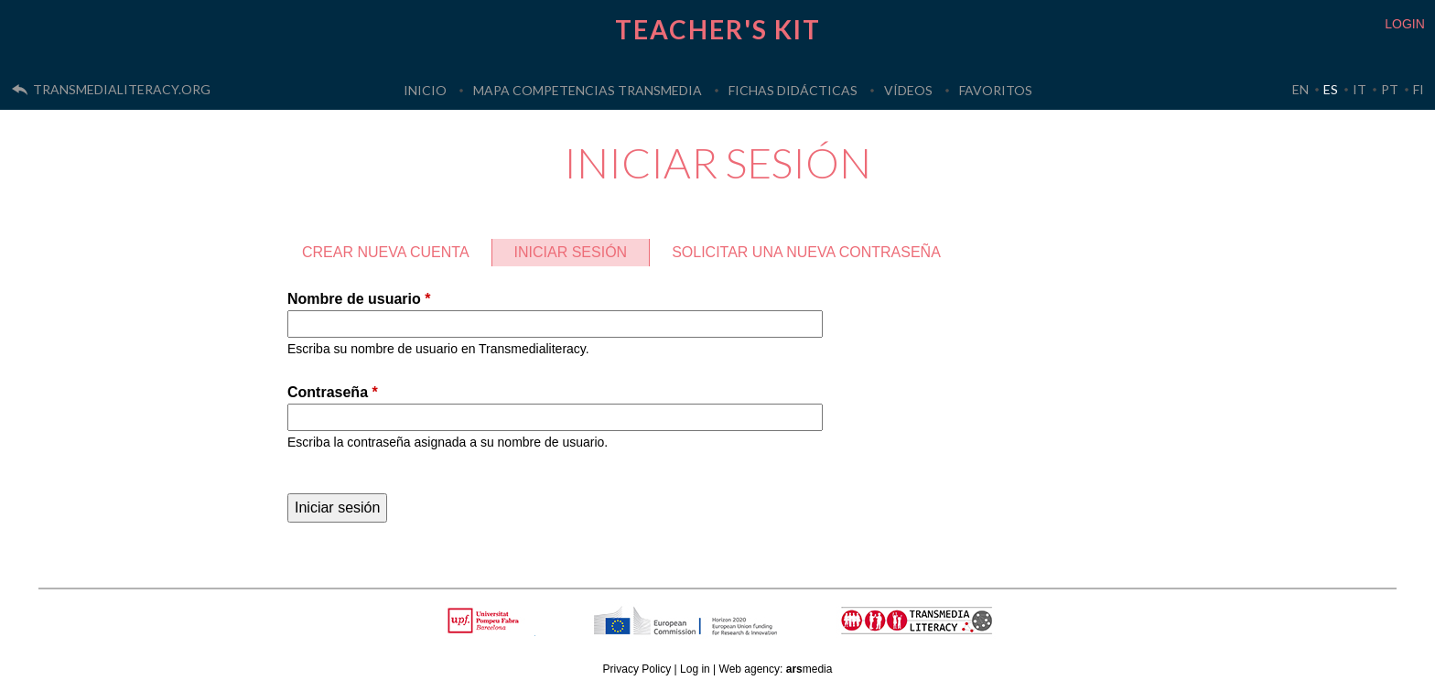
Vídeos (908, 90)
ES (1330, 89)
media (809, 669)
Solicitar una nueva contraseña (806, 252)
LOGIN (1405, 23)
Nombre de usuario (358, 299)
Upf (486, 620)
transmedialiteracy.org (121, 89)
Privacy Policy (637, 669)
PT (1389, 89)
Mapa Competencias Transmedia (587, 90)
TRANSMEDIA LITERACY (939, 630)
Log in (695, 669)
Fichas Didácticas (793, 90)
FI (1418, 89)
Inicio (425, 90)
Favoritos (995, 90)
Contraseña (332, 392)
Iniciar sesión (582, 249)
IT (1359, 89)
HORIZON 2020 (732, 630)
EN (1300, 89)
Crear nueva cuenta (385, 252)
